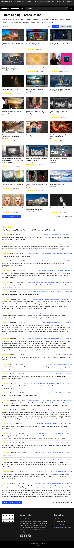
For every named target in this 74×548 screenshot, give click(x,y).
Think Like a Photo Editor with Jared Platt (60, 373)
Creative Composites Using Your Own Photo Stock (60, 90)
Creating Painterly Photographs (36, 67)
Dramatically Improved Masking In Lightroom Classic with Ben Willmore (52, 299)
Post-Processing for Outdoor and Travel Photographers (60, 136)
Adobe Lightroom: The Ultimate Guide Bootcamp (60, 44)
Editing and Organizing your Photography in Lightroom (11, 68)
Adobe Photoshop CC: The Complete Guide (58, 112)
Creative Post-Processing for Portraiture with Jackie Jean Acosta (53, 423)
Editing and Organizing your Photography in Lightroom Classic (36, 112)
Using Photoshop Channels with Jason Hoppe (59, 364)
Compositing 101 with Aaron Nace (62, 354)
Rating (69, 26)
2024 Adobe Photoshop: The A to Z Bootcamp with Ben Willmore (53, 244)
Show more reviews (12, 502)
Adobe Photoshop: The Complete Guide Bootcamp (36, 159)
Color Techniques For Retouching (12, 184)
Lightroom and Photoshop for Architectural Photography (35, 209)
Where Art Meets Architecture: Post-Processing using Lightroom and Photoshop (12, 160)
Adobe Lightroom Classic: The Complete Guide (35, 44)
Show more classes (12, 217)
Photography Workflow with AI (35, 135)
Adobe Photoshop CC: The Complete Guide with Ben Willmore (54, 471)
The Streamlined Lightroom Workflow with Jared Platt (57, 322)
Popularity (55, 26)
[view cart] (59, 1)
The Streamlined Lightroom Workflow (58, 159)
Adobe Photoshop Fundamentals (60, 67)
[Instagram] (29, 535)
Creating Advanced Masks (58, 208)
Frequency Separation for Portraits (13, 208)
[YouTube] (21, 535)
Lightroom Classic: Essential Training (34, 90)
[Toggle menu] (71, 8)
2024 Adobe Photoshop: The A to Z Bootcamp (12, 44)
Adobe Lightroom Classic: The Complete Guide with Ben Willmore (53, 433)
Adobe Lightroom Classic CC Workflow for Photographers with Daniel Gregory (50, 253)
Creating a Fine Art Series (10, 89)
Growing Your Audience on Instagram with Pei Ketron (57, 261)
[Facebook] (25, 535)
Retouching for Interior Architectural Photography (10, 136)
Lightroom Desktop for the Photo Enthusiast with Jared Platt (55, 460)
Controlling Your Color (57, 184)
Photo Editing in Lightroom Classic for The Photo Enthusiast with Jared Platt (50, 291)
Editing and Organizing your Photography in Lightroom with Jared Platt (52, 313)
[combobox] (46, 8)
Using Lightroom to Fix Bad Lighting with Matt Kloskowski (55, 270)
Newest (63, 26)
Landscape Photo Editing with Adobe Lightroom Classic (11, 112)
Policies (37, 545)
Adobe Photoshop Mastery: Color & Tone (36, 185)
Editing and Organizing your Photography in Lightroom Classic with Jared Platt (50, 282)
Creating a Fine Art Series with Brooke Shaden (59, 443)
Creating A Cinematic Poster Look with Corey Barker (57, 234)
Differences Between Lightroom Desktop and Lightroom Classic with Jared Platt (49, 383)
